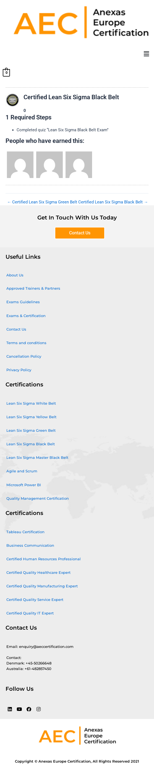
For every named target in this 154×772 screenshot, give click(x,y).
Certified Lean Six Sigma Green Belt (42, 202)
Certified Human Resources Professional (43, 559)
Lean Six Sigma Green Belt (31, 430)
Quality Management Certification (37, 498)
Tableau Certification (25, 532)
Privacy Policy (18, 370)
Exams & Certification (26, 315)
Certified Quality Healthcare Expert (38, 572)
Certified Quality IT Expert (30, 613)
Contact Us (16, 329)
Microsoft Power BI (23, 485)
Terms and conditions (26, 343)
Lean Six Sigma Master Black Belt (37, 457)
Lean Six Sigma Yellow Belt (31, 417)
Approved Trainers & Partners (33, 288)
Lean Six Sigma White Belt (31, 403)
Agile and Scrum (21, 471)
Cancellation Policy (23, 356)
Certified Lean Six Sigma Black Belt (113, 202)
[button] (146, 54)
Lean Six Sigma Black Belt (30, 444)
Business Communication (30, 545)
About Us (15, 275)
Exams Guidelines (23, 302)
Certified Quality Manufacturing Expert (42, 586)
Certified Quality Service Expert (34, 599)
